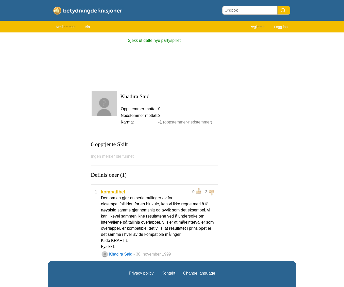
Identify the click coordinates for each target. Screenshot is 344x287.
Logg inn (281, 27)
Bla (87, 27)
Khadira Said (121, 254)
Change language (199, 273)
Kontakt (168, 273)
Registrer (256, 27)
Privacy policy (141, 273)
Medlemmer (65, 27)
